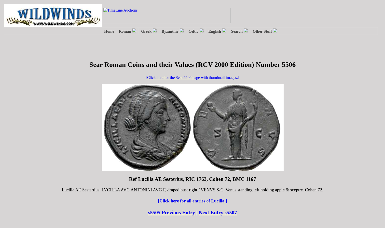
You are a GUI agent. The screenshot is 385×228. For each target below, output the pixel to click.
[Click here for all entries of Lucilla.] (192, 201)
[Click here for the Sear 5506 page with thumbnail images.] (192, 77)
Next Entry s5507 (218, 212)
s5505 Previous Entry (171, 212)
